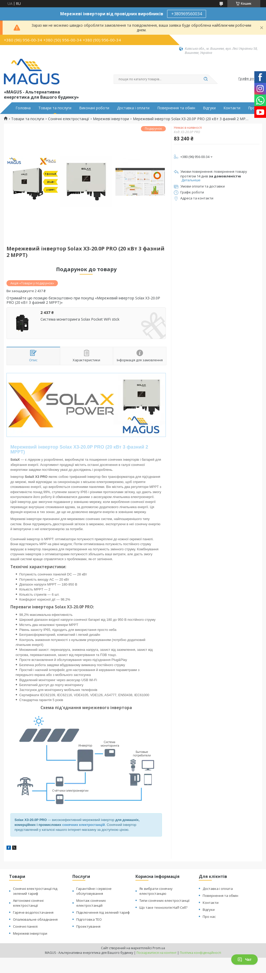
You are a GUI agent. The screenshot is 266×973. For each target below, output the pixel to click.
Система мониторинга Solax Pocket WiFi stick (79, 319)
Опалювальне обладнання (35, 919)
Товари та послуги (54, 108)
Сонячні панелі (25, 926)
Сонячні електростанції (68, 119)
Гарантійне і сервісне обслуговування (94, 891)
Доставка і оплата (218, 888)
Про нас (209, 916)
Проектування (88, 926)
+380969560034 (186, 14)
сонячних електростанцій (83, 825)
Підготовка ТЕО (89, 919)
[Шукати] (206, 79)
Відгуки (209, 108)
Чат (244, 959)
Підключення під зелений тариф (103, 912)
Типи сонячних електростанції (164, 900)
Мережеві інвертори (111, 119)
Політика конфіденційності (200, 952)
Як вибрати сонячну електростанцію (156, 891)
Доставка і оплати (133, 108)
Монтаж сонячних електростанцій (91, 903)
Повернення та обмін (176, 108)
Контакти (231, 108)
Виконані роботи (94, 108)
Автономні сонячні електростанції (28, 903)
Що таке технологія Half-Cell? (163, 907)
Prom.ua (159, 948)
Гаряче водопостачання (33, 912)
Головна (23, 108)
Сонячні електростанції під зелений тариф (35, 891)
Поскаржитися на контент (156, 952)
